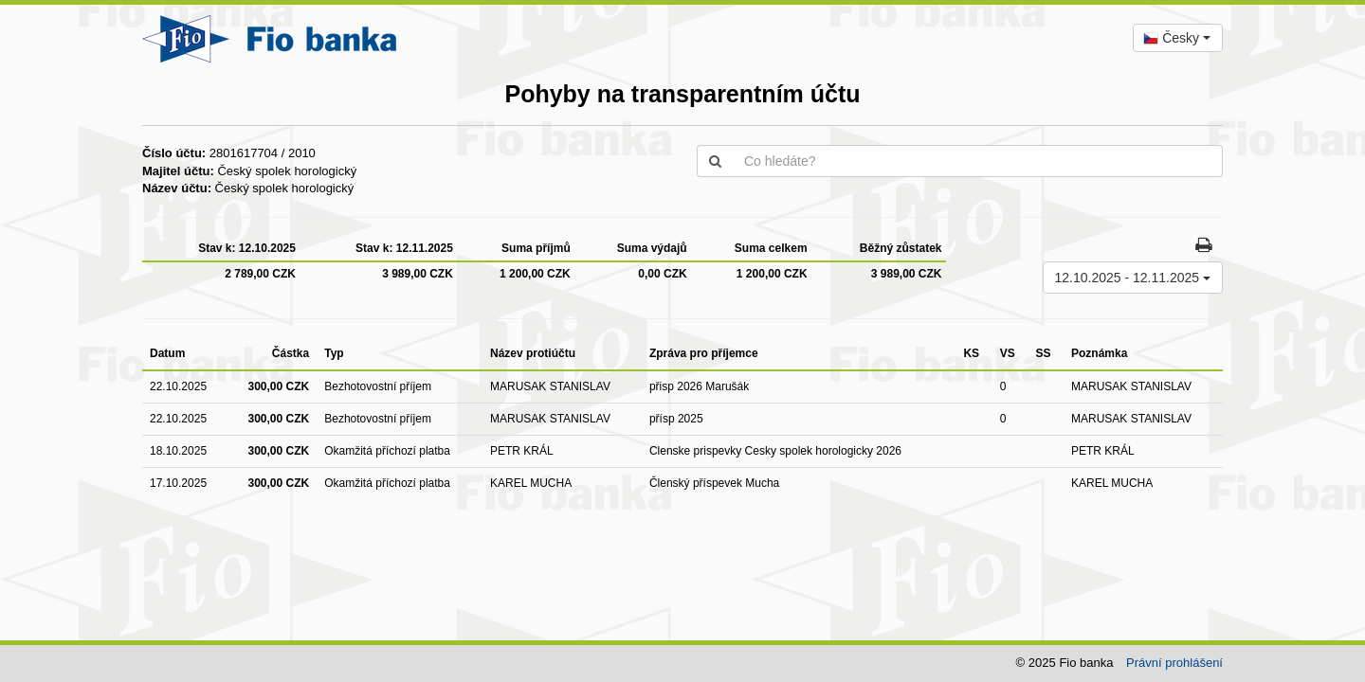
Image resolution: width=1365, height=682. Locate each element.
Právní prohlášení (1174, 662)
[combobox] (1178, 38)
